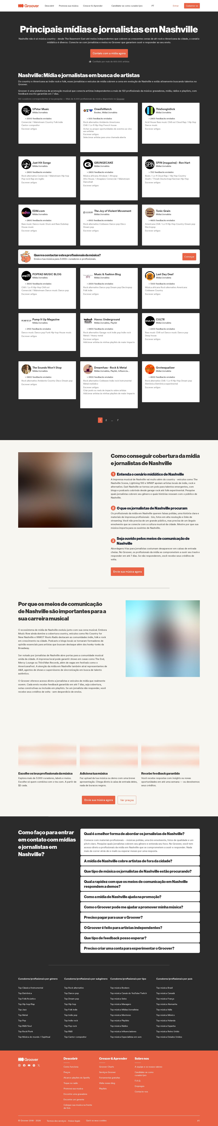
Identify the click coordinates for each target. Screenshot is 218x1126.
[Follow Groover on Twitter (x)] (39, 1065)
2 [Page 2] (106, 420)
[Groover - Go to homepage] (41, 1059)
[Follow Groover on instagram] (19, 1065)
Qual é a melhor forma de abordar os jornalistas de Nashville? (140, 833)
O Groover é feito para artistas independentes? (140, 927)
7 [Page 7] (117, 420)
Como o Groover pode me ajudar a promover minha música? (140, 907)
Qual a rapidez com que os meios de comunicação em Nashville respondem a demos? (140, 884)
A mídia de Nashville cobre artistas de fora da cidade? (140, 861)
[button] (49, 5)
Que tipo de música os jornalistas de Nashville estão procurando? (140, 871)
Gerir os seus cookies (96, 1120)
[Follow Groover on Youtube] (29, 1065)
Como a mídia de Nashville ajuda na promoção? (140, 896)
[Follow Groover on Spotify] (34, 1065)
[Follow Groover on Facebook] (24, 1065)
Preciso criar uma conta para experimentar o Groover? (140, 948)
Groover (120, 99)
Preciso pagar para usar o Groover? (140, 917)
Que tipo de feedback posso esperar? (140, 938)
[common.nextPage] (124, 420)
